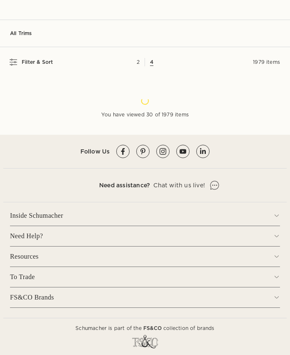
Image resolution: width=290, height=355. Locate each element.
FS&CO (152, 328)
